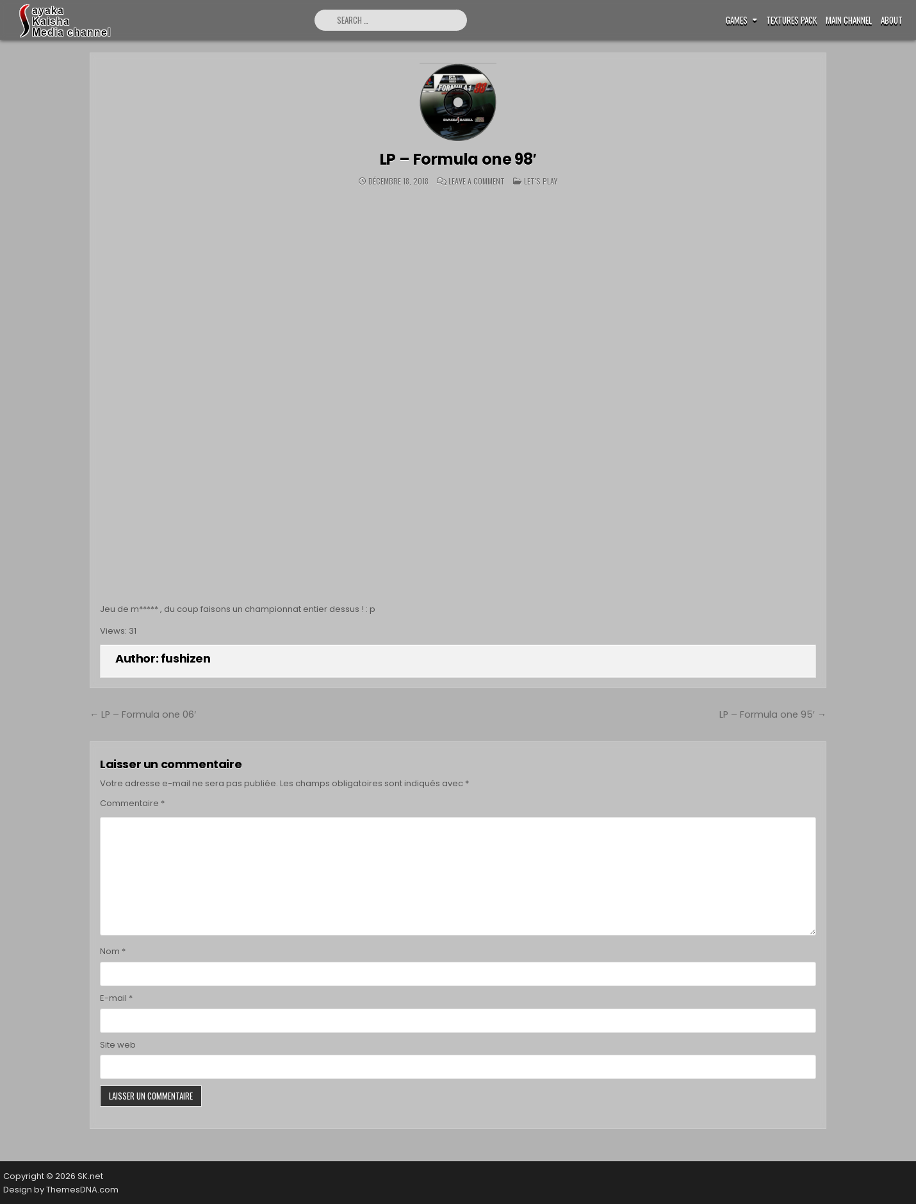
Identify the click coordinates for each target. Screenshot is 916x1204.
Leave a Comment (476, 181)
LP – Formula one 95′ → (772, 714)
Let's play (540, 181)
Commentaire (132, 803)
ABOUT (892, 20)
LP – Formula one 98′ (458, 159)
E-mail (116, 998)
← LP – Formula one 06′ (143, 714)
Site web (118, 1045)
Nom (113, 951)
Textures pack (791, 20)
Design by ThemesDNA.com (61, 1189)
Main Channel (849, 20)
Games (737, 20)
